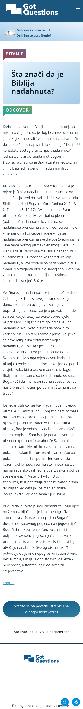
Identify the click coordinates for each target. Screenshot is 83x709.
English (8, 582)
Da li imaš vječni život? (33, 30)
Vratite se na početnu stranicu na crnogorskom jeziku (41, 609)
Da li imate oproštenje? (34, 35)
